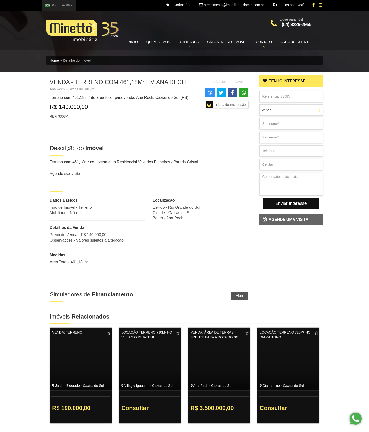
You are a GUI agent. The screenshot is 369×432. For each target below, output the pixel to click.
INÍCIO (132, 42)
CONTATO (264, 44)
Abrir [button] (239, 296)
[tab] (291, 81)
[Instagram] (321, 5)
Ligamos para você (289, 5)
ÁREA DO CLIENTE (295, 42)
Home (54, 60)
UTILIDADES (189, 44)
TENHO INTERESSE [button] (284, 81)
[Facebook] (313, 5)
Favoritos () (178, 5)
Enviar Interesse (291, 203)
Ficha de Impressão (226, 104)
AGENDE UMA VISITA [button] (286, 219)
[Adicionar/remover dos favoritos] (230, 81)
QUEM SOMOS (158, 42)
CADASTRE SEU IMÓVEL (227, 42)
